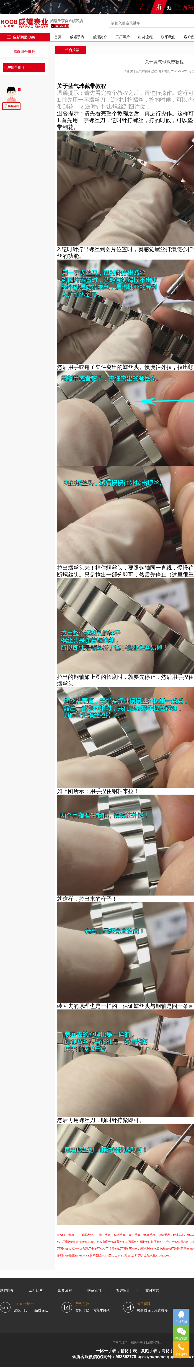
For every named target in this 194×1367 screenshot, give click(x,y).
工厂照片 (122, 37)
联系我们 (168, 37)
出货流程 (145, 37)
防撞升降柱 (153, 1342)
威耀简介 (100, 37)
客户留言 (123, 1290)
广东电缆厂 (120, 1342)
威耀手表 (77, 37)
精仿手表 (137, 1342)
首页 (58, 37)
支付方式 (152, 1290)
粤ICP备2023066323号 (153, 1357)
